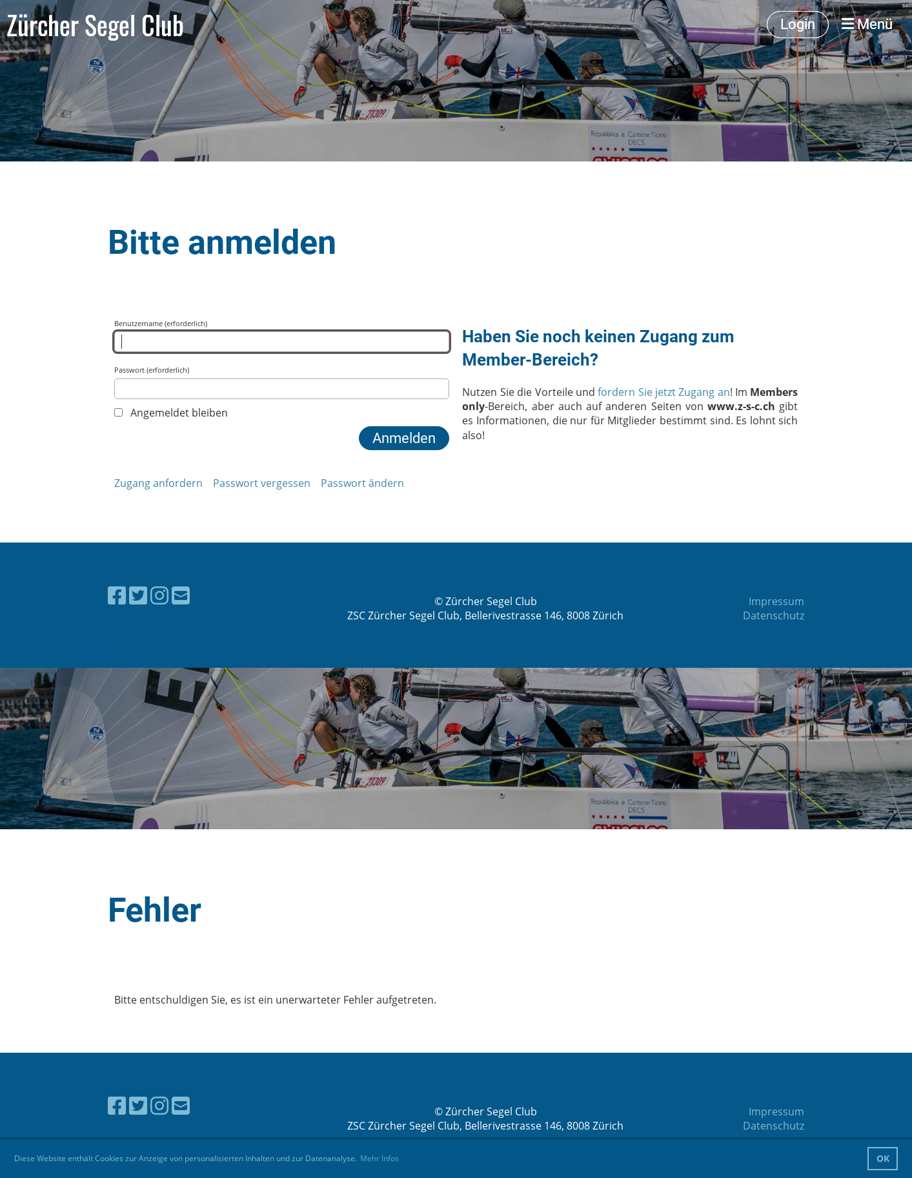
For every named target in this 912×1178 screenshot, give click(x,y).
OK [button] (883, 1158)
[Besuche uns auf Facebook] (117, 595)
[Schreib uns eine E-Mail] (181, 595)
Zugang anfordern (158, 483)
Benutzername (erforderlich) (282, 335)
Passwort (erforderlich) (282, 381)
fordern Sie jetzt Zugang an (663, 392)
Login (797, 24)
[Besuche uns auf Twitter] (138, 595)
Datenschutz (773, 615)
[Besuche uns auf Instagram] (159, 595)
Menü (867, 24)
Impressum (776, 601)
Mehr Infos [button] (379, 1158)
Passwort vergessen (261, 483)
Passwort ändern (362, 483)
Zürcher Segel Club (95, 24)
